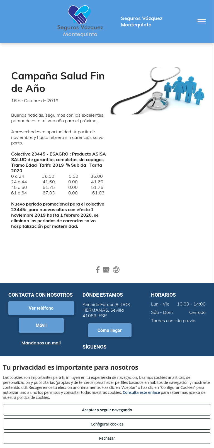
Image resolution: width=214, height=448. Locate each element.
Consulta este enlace (141, 392)
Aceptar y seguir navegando (107, 409)
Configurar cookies (107, 424)
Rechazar (107, 438)
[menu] (201, 21)
